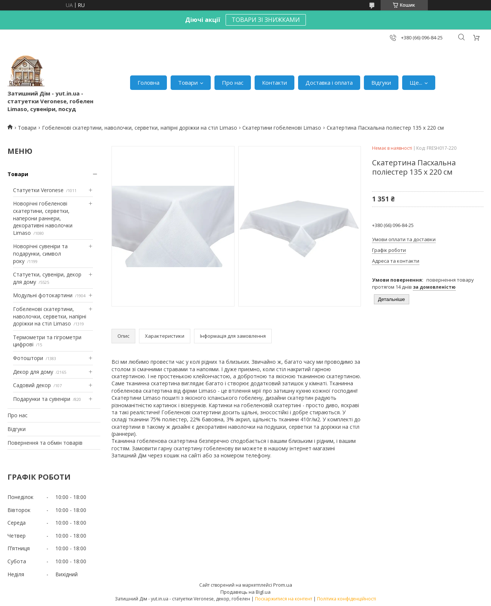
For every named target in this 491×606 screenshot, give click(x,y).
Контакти (274, 82)
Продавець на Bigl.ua (245, 592)
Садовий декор (32, 385)
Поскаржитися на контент (283, 599)
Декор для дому (33, 371)
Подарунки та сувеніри (41, 398)
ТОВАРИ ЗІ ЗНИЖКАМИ (266, 20)
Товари (188, 82)
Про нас (232, 82)
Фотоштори (28, 358)
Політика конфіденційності (346, 599)
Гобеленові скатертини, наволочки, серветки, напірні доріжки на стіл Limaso (139, 127)
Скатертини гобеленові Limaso (281, 127)
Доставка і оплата (329, 82)
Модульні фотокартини (42, 295)
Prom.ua (282, 584)
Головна (148, 82)
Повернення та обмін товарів (45, 442)
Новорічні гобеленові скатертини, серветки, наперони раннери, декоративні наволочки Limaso (42, 218)
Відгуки (381, 82)
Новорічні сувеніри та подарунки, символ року (40, 253)
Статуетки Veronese (38, 190)
